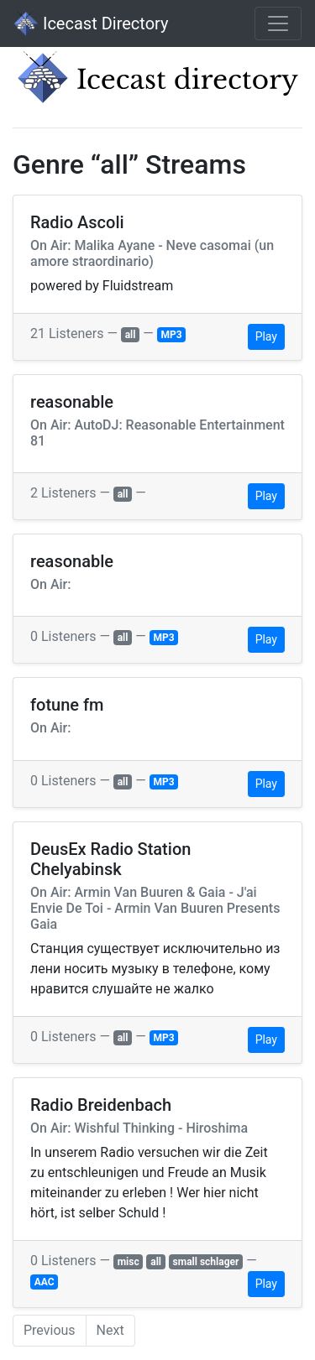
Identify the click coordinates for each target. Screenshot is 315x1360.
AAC (44, 1282)
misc (128, 1262)
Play (266, 336)
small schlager (206, 1262)
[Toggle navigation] (278, 23)
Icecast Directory (90, 23)
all (130, 335)
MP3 (170, 335)
